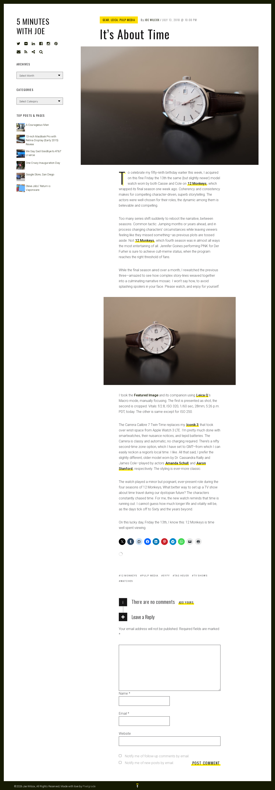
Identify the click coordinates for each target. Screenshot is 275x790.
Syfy (166, 575)
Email (124, 713)
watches (126, 581)
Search (41, 52)
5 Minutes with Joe (32, 26)
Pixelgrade (89, 786)
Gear (106, 20)
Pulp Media (127, 20)
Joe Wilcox (152, 20)
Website (125, 734)
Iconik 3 (192, 425)
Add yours (186, 602)
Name (124, 693)
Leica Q (202, 395)
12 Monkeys (197, 184)
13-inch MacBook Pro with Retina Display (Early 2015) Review (42, 140)
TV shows (201, 575)
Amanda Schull (177, 463)
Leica (114, 20)
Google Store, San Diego (40, 174)
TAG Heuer (181, 575)
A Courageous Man (37, 124)
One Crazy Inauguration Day (43, 162)
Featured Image (146, 395)
